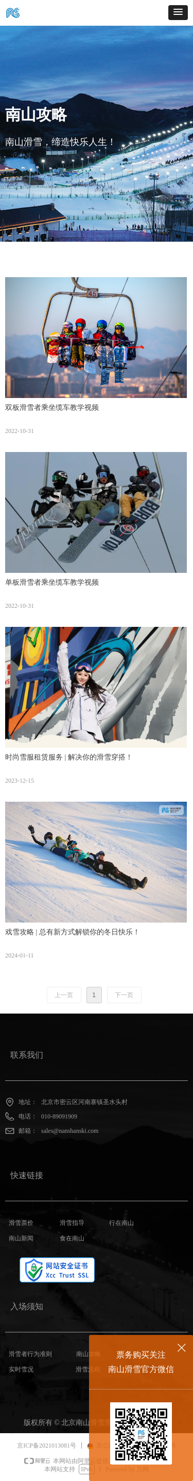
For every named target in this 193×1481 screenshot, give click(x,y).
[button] (178, 12)
